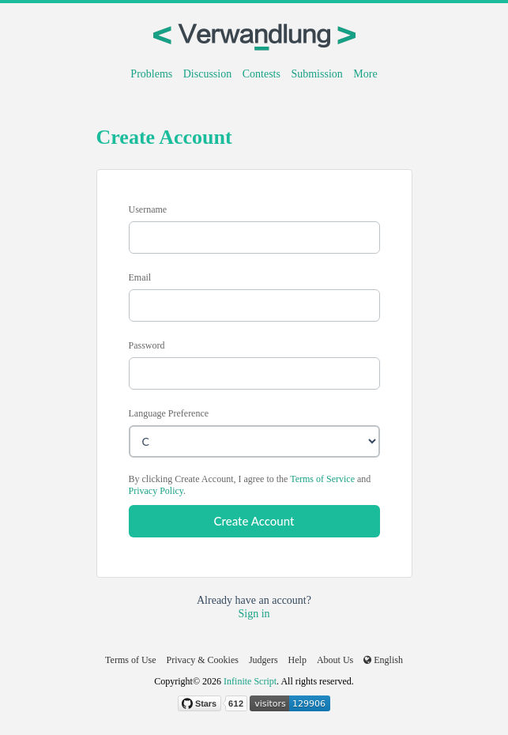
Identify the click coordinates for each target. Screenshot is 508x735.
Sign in (253, 614)
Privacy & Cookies (203, 659)
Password (147, 345)
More (365, 74)
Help (297, 659)
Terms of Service (322, 478)
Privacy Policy (156, 490)
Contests (261, 74)
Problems (151, 74)
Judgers (263, 659)
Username (148, 209)
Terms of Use (130, 659)
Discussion (207, 74)
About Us (335, 659)
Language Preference (169, 413)
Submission (316, 74)
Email (140, 277)
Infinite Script (250, 681)
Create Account (254, 521)
